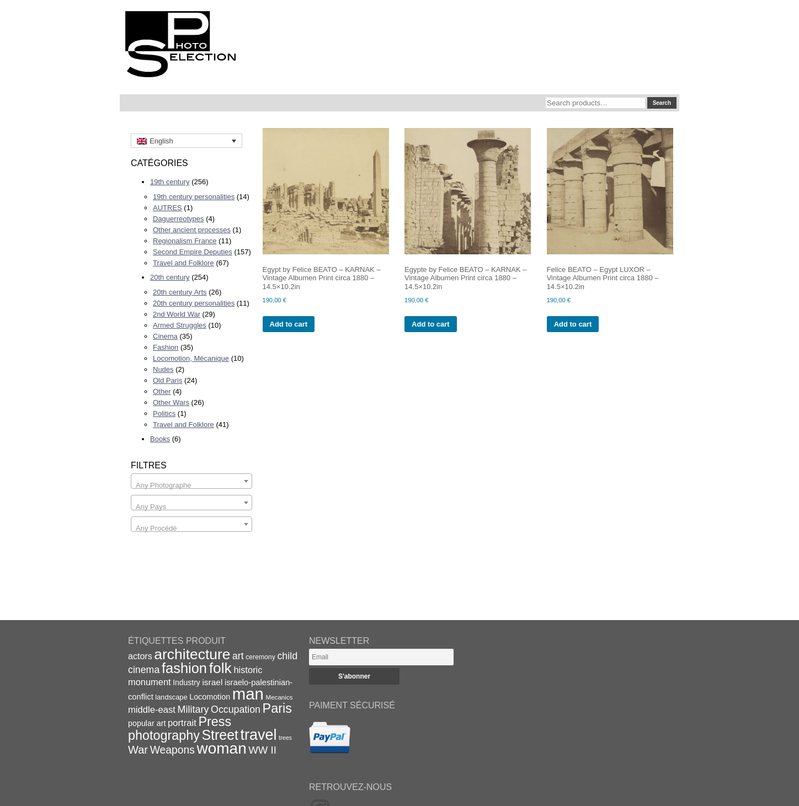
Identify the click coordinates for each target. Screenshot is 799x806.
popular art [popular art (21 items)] (147, 723)
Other (162, 391)
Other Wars (171, 402)
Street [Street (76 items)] (220, 735)
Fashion (165, 347)
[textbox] (191, 485)
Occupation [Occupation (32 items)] (235, 709)
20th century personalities (194, 303)
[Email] (381, 657)
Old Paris (167, 380)
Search (662, 103)
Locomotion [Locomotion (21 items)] (209, 696)
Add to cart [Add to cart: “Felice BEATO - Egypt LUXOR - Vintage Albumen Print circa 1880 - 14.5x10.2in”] (573, 324)
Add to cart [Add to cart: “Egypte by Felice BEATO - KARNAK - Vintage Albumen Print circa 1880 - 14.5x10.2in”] (431, 324)
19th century (170, 182)
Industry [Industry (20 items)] (186, 682)
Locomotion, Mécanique (191, 358)
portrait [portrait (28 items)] (182, 723)
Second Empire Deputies (192, 252)
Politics (164, 413)
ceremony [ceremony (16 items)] (260, 657)
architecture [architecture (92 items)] (192, 654)
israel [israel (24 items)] (212, 682)
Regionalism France (185, 241)
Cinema (165, 336)
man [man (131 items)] (248, 694)
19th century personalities (194, 197)
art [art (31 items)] (238, 655)
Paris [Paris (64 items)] (277, 708)
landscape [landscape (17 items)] (171, 697)
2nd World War (176, 314)
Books (160, 439)
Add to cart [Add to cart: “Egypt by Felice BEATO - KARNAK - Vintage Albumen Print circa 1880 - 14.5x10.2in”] (289, 324)
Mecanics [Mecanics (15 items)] (278, 697)
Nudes (163, 369)
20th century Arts (180, 292)
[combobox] (191, 481)
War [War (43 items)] (138, 750)
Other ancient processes (192, 230)
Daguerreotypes (178, 219)
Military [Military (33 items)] (193, 709)
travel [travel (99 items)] (259, 735)
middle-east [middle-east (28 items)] (151, 709)
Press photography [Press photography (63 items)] (179, 728)
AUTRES (167, 208)
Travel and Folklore (183, 263)
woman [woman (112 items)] (222, 748)
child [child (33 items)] (287, 655)
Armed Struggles (179, 325)
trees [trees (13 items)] (285, 737)
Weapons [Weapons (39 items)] (172, 750)
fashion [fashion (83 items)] (184, 668)
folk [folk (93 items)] (220, 668)
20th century (170, 277)
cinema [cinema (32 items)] (143, 669)
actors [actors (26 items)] (140, 656)
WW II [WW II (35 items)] (262, 750)
